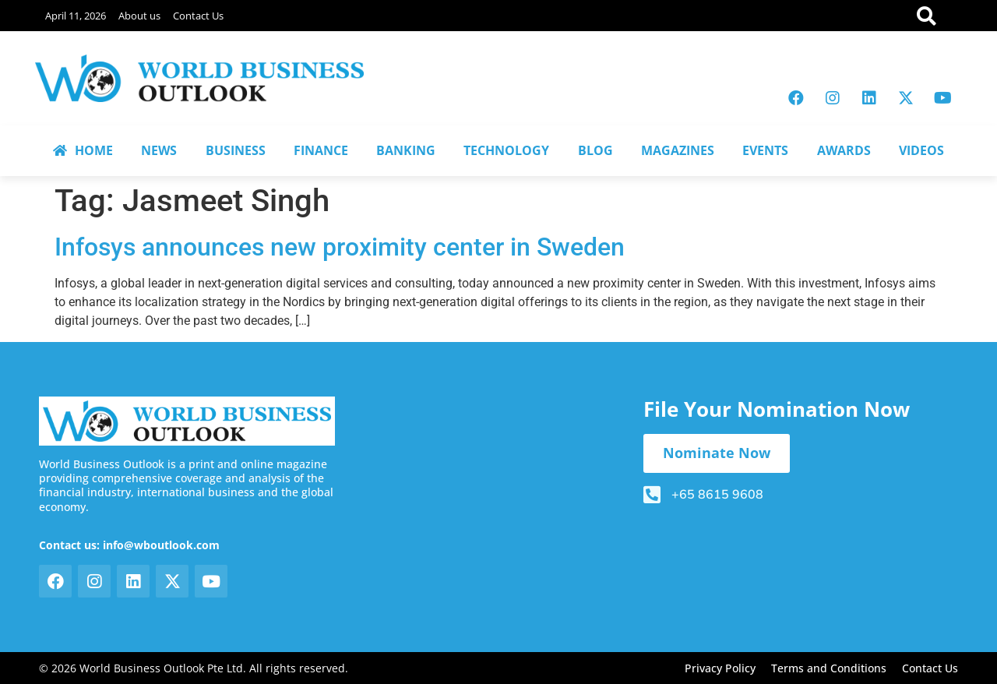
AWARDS (844, 150)
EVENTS (765, 150)
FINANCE (321, 150)
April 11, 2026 (75, 16)
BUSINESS (236, 150)
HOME (83, 150)
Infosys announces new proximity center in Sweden (340, 247)
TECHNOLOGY (506, 150)
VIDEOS (921, 150)
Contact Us (198, 16)
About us (139, 16)
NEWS (159, 150)
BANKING (405, 150)
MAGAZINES (677, 150)
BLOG (595, 150)
